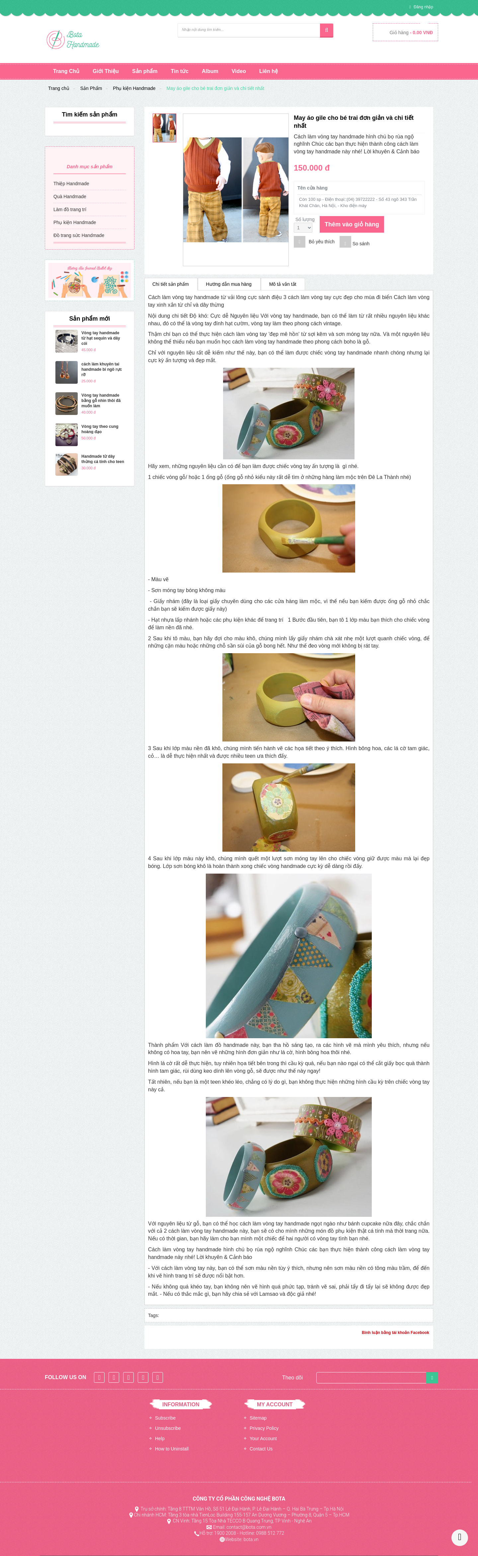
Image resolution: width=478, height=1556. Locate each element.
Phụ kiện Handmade (134, 88)
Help (160, 1438)
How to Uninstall (172, 1448)
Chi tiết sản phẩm (170, 284)
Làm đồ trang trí (69, 209)
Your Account (263, 1438)
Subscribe (165, 1418)
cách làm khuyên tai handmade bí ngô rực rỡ (101, 369)
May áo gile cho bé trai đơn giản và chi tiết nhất (215, 88)
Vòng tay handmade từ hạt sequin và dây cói (100, 338)
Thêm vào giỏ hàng (352, 224)
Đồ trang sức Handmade (78, 235)
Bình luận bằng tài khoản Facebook (395, 1332)
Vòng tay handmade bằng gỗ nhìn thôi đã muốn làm (100, 400)
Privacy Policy (264, 1428)
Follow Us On (65, 1377)
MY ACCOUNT (275, 1404)
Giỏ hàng (411, 32)
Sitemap (258, 1418)
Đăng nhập (423, 7)
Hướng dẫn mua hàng (229, 284)
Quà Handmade (69, 196)
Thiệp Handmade (71, 183)
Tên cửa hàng (312, 188)
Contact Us (261, 1448)
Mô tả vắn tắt (282, 284)
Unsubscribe (168, 1428)
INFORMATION (180, 1404)
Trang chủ (58, 88)
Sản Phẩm (91, 88)
